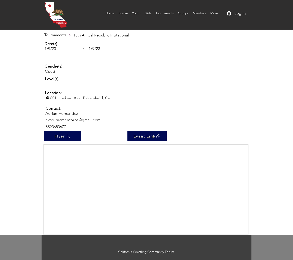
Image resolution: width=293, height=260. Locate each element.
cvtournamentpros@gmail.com (73, 120)
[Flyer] (62, 136)
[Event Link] (147, 136)
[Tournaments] (57, 35)
